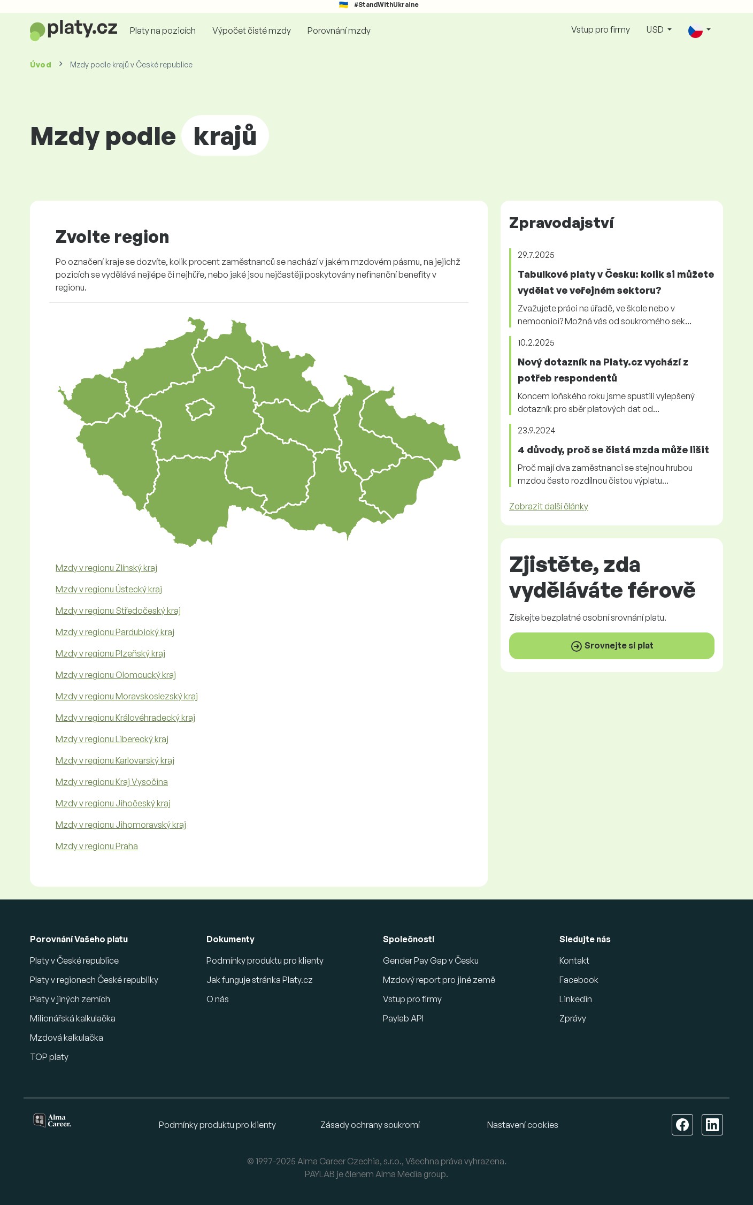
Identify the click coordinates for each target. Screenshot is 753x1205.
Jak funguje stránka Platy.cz (259, 979)
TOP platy (49, 1056)
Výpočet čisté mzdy (251, 30)
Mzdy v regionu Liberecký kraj (112, 739)
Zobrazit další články (548, 506)
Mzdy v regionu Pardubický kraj (115, 632)
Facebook (578, 979)
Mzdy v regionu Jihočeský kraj (113, 803)
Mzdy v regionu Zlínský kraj (106, 567)
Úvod (41, 64)
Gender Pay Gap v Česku (431, 960)
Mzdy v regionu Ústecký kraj (109, 589)
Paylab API (403, 1018)
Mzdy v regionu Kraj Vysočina (112, 781)
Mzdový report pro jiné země (439, 979)
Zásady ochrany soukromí (370, 1124)
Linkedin (575, 999)
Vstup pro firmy (600, 29)
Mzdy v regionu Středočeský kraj (118, 610)
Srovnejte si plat (612, 646)
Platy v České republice (74, 960)
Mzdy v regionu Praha (97, 846)
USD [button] (656, 29)
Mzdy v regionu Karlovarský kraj (115, 760)
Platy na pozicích (163, 30)
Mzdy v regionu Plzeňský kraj (110, 653)
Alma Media (398, 1174)
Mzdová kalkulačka (66, 1037)
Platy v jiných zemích (70, 999)
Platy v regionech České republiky (94, 979)
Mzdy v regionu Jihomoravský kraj (121, 824)
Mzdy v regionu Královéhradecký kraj (125, 717)
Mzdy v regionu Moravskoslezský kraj (127, 696)
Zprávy (572, 1018)
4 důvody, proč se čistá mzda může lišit (613, 449)
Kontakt (574, 960)
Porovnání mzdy (339, 30)
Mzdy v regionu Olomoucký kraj (116, 674)
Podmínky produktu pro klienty (265, 960)
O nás (217, 999)
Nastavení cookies (522, 1124)
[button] (699, 30)
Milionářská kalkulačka (73, 1018)
